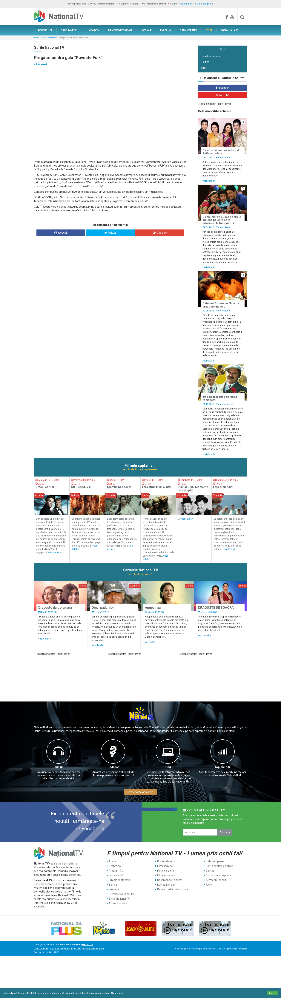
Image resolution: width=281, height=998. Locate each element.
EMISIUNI (165, 30)
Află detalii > (117, 993)
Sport (204, 67)
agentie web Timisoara (236, 949)
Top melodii (222, 767)
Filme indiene (223, 157)
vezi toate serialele (140, 574)
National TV (170, 809)
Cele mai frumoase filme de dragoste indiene (220, 305)
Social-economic (210, 56)
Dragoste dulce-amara (55, 607)
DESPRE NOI (45, 30)
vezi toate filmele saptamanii (140, 469)
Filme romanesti (224, 404)
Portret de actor (166, 861)
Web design (180, 949)
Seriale (113, 884)
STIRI (209, 30)
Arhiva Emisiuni (118, 903)
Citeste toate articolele (140, 792)
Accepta (272, 993)
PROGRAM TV (69, 30)
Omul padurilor (103, 607)
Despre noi (115, 865)
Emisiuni (58, 767)
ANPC (209, 884)
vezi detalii (208, 180)
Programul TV (186, 3)
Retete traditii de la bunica (172, 889)
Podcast (113, 767)
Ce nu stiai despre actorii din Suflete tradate (221, 152)
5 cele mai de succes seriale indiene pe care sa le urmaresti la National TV (221, 220)
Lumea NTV (116, 875)
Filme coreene (165, 870)
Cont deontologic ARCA (220, 865)
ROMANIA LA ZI (230, 30)
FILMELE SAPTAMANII (120, 30)
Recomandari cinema (169, 880)
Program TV (116, 870)
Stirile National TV (49, 38)
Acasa (36, 38)
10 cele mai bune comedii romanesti (219, 398)
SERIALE (146, 30)
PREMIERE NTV (188, 30)
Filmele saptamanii (120, 880)
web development (197, 949)
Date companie (205, 3)
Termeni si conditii (216, 880)
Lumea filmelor (166, 884)
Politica (205, 61)
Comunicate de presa (218, 875)
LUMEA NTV (92, 30)
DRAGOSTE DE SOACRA (216, 607)
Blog (168, 767)
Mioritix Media (216, 949)
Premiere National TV (121, 894)
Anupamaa (153, 607)
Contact (210, 870)
